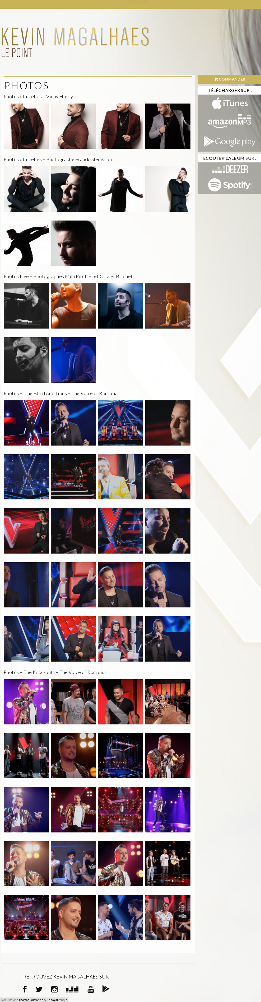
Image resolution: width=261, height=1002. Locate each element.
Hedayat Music (56, 999)
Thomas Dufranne (30, 999)
